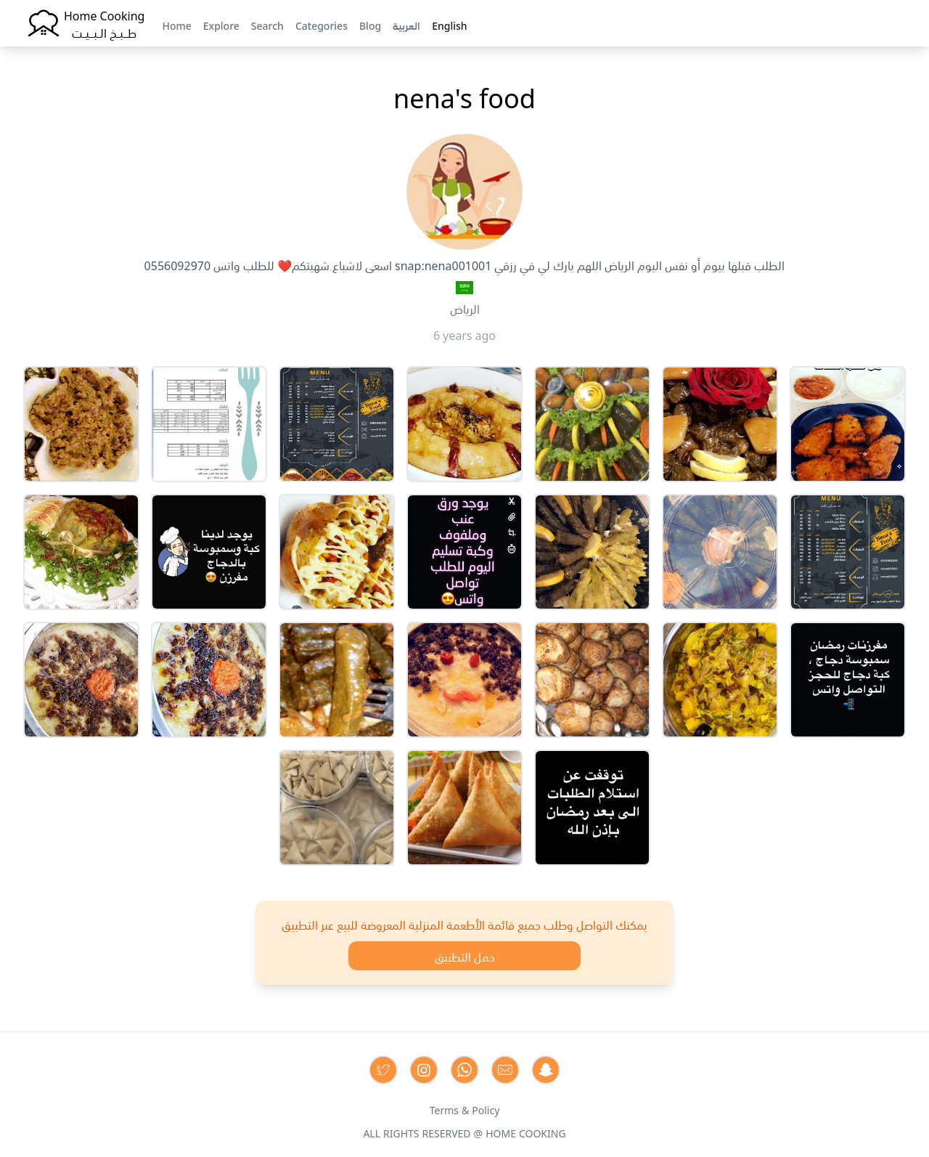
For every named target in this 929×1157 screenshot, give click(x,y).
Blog (370, 24)
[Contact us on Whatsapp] (464, 1069)
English (449, 24)
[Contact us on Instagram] (423, 1069)
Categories (321, 24)
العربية (406, 24)
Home (176, 24)
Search (267, 24)
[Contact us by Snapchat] (545, 1069)
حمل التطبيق (465, 955)
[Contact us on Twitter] (383, 1069)
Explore (221, 24)
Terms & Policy (465, 1109)
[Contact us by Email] (505, 1069)
